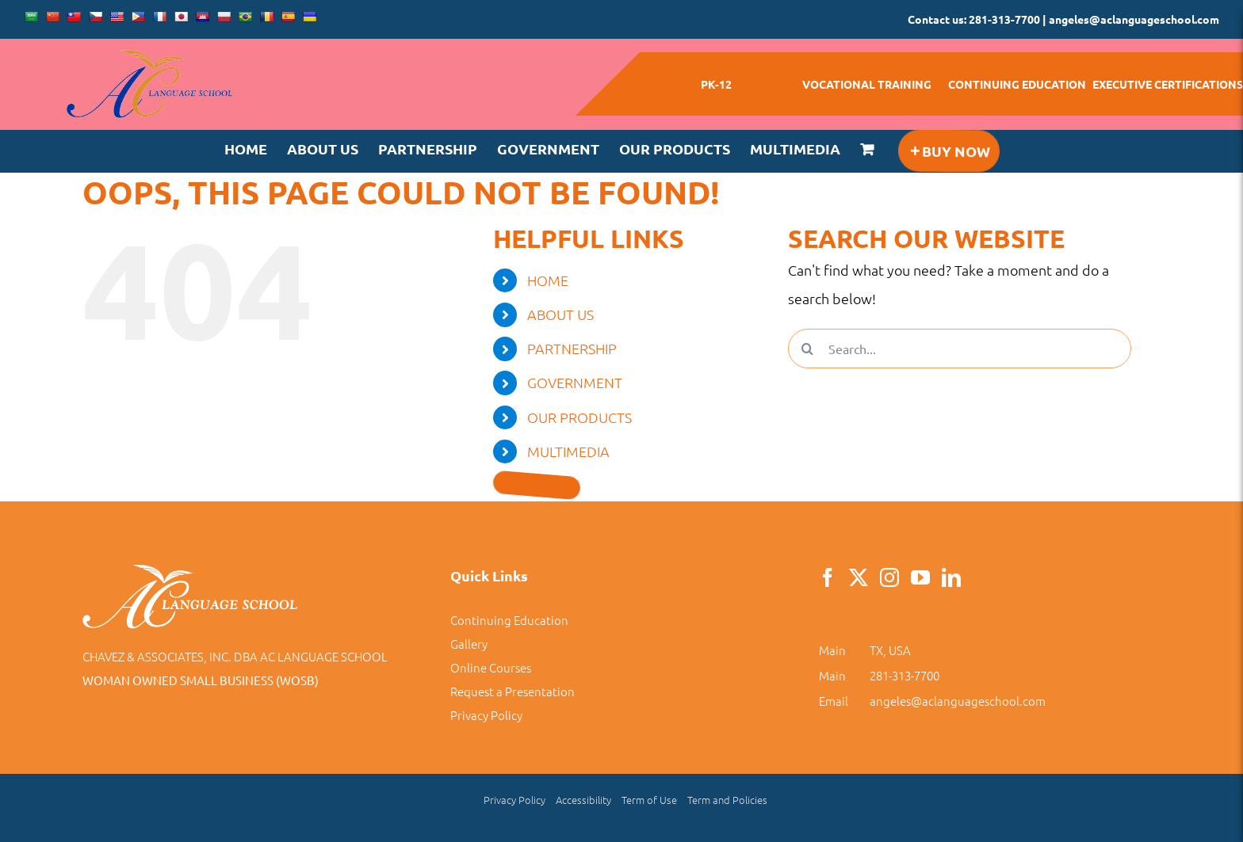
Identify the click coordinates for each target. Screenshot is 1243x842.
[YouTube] (920, 577)
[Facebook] (827, 577)
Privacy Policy (486, 715)
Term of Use (649, 799)
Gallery (469, 643)
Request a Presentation (512, 691)
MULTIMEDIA (568, 451)
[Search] (808, 348)
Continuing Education (509, 619)
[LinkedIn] (951, 577)
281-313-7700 (904, 675)
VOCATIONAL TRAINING (866, 84)
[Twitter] (858, 577)
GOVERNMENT (574, 382)
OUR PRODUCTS (579, 417)
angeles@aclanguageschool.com (958, 700)
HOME (547, 280)
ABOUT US (560, 314)
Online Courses (490, 667)
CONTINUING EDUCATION (1017, 84)
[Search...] (959, 348)
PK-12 (716, 84)
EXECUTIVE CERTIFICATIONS (1167, 84)
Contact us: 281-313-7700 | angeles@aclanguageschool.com (1063, 19)
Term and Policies (727, 799)
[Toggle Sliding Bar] (948, 151)
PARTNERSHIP (572, 348)
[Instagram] (889, 577)
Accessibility (583, 799)
